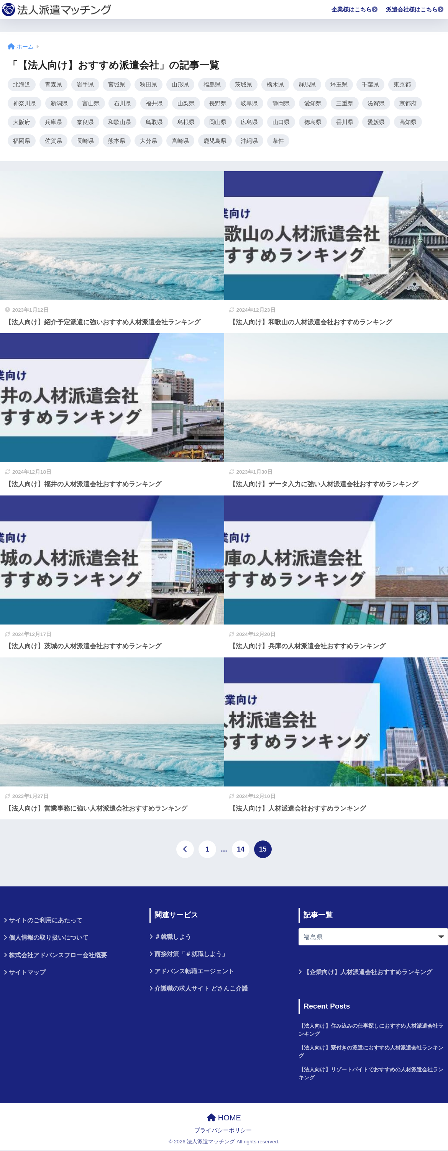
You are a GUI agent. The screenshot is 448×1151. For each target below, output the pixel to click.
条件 (278, 141)
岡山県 (217, 122)
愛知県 (313, 103)
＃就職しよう (172, 937)
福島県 (212, 84)
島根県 (186, 122)
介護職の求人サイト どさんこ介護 (201, 989)
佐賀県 (53, 141)
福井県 (154, 103)
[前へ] (185, 850)
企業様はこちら (354, 9)
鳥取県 (154, 122)
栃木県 (275, 84)
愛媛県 (376, 122)
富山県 (91, 103)
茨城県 (243, 84)
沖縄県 (249, 141)
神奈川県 (24, 103)
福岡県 (21, 141)
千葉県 (370, 84)
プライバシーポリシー (223, 1131)
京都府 (408, 103)
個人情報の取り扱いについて (49, 938)
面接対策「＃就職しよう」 (191, 955)
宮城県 (116, 84)
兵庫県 (53, 122)
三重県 (344, 103)
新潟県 (59, 103)
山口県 (281, 122)
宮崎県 (180, 141)
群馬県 (307, 84)
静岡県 (281, 103)
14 (240, 850)
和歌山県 (119, 122)
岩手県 (85, 84)
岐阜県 (249, 103)
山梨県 (186, 103)
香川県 (344, 122)
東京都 (402, 84)
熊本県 (116, 141)
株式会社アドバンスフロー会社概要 (58, 956)
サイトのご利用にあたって (45, 921)
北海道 (21, 84)
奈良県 (85, 122)
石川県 (122, 103)
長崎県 (85, 141)
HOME (224, 1118)
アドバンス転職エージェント (194, 972)
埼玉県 (339, 84)
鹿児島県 (214, 141)
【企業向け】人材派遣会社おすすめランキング (368, 973)
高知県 (408, 122)
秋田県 (148, 84)
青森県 (53, 84)
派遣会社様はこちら (415, 9)
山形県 (180, 84)
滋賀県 (376, 103)
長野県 (217, 103)
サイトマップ (27, 973)
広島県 (249, 122)
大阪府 (21, 122)
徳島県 (313, 122)
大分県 (148, 141)
